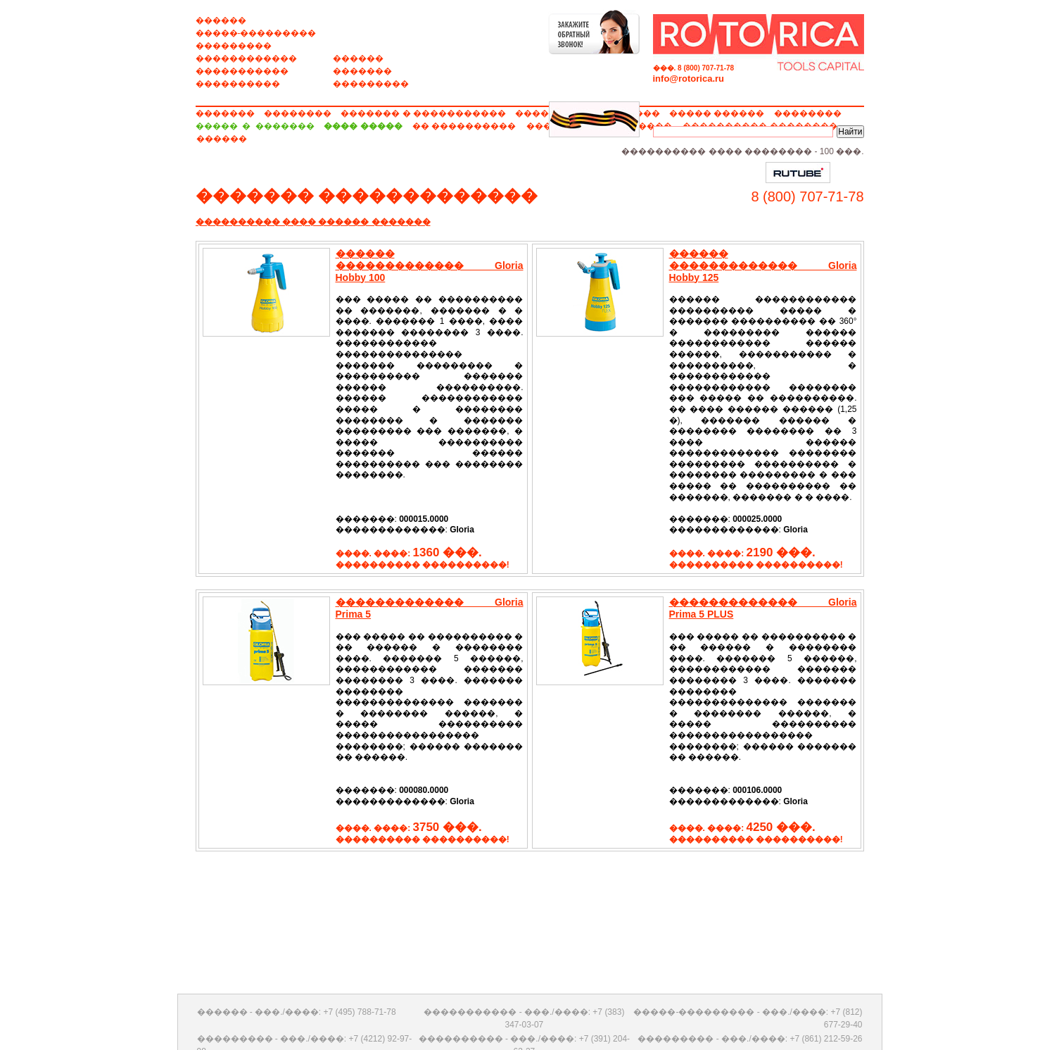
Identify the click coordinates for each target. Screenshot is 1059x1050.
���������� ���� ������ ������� (313, 222)
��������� (234, 46)
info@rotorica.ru (689, 78)
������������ (246, 58)
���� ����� (363, 126)
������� (362, 71)
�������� (297, 113)
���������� (238, 84)
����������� (242, 71)
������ (221, 20)
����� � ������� (255, 126)
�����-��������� (256, 33)
